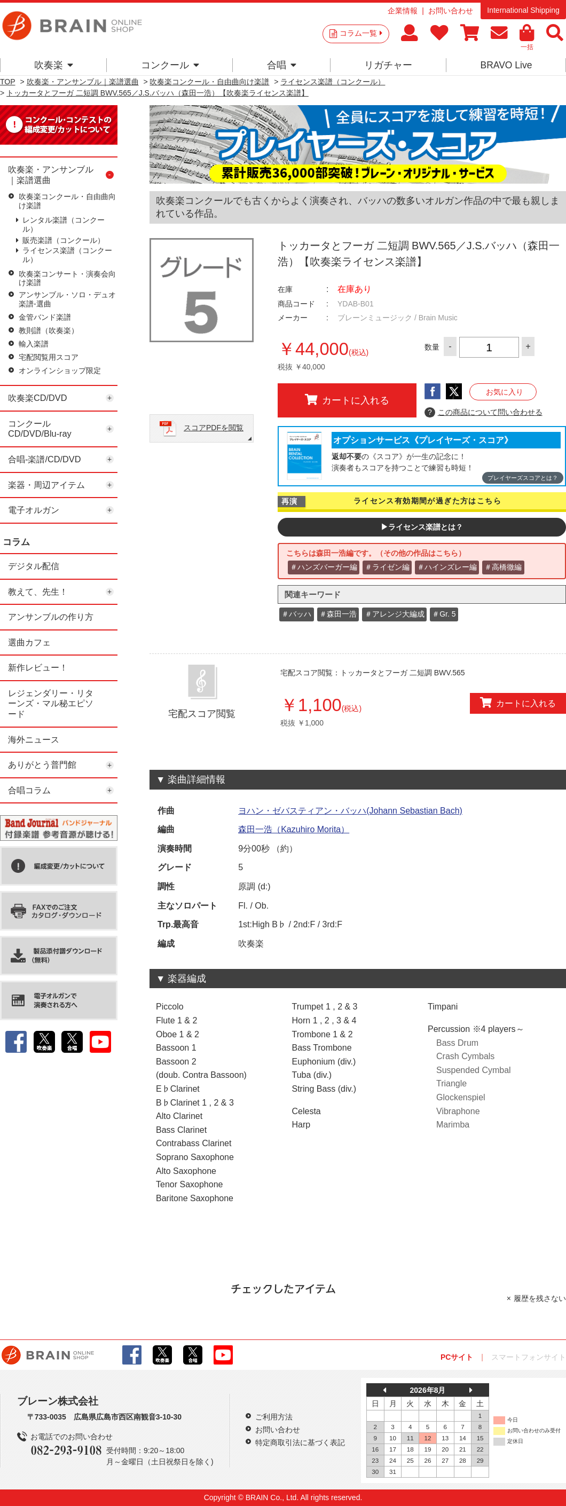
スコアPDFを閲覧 (213, 427)
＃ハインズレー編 (447, 567)
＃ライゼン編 (387, 567)
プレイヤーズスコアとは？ (523, 478)
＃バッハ (296, 614)
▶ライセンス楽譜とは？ (422, 527)
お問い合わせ (450, 10)
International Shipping (523, 10)
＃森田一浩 (338, 614)
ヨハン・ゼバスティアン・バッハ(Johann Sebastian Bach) (350, 810)
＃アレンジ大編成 (394, 614)
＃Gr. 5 (443, 614)
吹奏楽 (53, 65)
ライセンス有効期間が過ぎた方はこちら (427, 500)
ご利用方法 (274, 1417)
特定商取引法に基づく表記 (300, 1442)
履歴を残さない (540, 1298)
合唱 (281, 65)
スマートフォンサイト (528, 1357)
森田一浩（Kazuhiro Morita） (293, 829)
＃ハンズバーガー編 (323, 567)
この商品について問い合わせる (483, 412)
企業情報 (403, 10)
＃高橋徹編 (503, 567)
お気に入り (504, 392)
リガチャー (388, 65)
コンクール (170, 65)
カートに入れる (347, 400)
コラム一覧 (361, 33)
